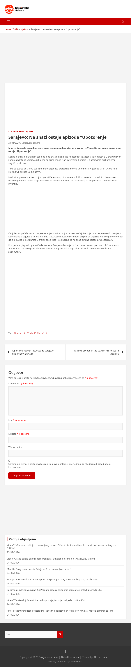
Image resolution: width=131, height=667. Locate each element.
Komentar (20, 383)
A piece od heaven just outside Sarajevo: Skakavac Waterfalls (33, 352)
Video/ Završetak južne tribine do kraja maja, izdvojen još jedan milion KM (46, 600)
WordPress (76, 661)
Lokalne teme (16, 131)
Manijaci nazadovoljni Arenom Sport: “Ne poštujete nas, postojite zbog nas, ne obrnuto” (52, 579)
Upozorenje (20, 333)
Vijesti (29, 131)
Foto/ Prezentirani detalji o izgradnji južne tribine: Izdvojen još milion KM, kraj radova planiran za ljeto (60, 610)
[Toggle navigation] (9, 21)
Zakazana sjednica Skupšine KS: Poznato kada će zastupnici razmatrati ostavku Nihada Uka (54, 589)
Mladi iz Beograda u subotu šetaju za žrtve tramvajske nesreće (39, 569)
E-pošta (19, 433)
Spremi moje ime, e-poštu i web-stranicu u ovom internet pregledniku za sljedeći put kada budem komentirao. (59, 465)
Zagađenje (42, 333)
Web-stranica (15, 447)
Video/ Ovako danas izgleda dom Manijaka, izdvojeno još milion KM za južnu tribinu (51, 558)
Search (60, 634)
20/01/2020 (14, 142)
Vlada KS (31, 333)
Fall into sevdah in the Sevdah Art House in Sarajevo (96, 352)
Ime (17, 420)
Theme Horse (101, 657)
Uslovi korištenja (70, 657)
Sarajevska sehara (31, 142)
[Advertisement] (65, 56)
